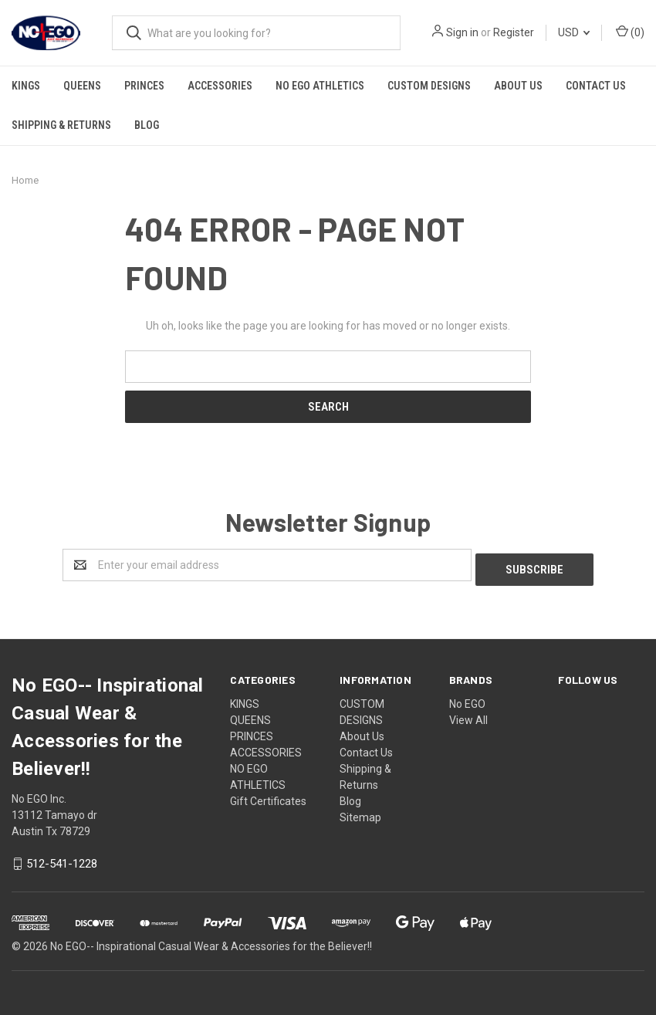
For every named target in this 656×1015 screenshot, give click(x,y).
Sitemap (360, 813)
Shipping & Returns (61, 125)
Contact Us (596, 86)
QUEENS (82, 86)
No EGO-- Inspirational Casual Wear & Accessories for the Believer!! (211, 942)
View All (468, 715)
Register (513, 32)
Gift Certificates (268, 796)
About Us (518, 86)
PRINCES (144, 86)
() (630, 32)
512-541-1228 (61, 860)
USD (574, 32)
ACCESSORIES (220, 86)
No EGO (467, 699)
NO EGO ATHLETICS (320, 86)
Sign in (462, 32)
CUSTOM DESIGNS (429, 86)
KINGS (26, 86)
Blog (146, 125)
